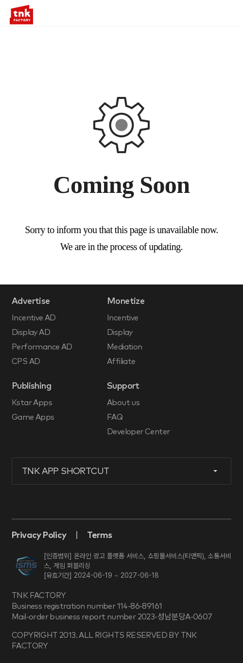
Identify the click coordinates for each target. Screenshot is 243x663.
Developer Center (138, 432)
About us (123, 403)
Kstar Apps (32, 403)
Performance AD (42, 347)
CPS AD (26, 361)
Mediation (124, 347)
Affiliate (121, 361)
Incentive (123, 318)
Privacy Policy (39, 535)
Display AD (31, 332)
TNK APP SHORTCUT (65, 471)
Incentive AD (34, 318)
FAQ (114, 417)
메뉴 (228, 13)
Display (120, 332)
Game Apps (33, 417)
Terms (99, 535)
